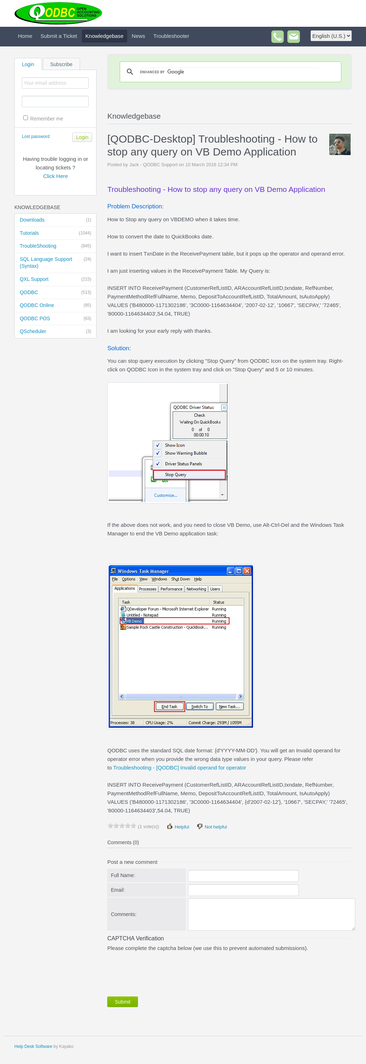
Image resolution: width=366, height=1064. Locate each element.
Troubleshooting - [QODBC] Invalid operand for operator (179, 767)
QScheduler (55, 331)
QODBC (55, 292)
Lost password (35, 136)
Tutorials (55, 233)
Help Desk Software (33, 1046)
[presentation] (161, 972)
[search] (229, 72)
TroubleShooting (55, 246)
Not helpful (211, 826)
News (138, 36)
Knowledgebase (104, 36)
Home (25, 36)
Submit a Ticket (58, 36)
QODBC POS (55, 318)
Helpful (177, 826)
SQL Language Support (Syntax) (55, 262)
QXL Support (55, 279)
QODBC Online (55, 305)
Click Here (55, 176)
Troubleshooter (171, 36)
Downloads (55, 220)
